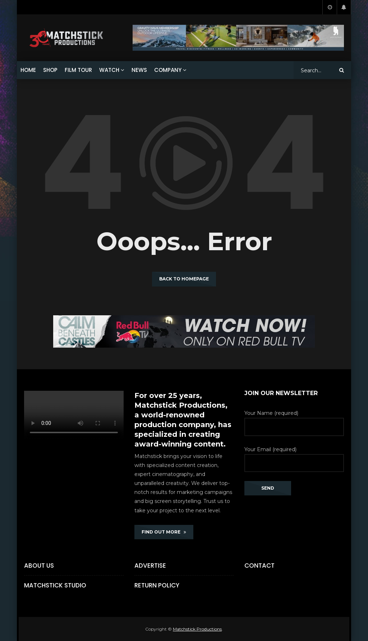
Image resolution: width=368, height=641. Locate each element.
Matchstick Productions (197, 629)
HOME (28, 70)
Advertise (150, 565)
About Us (39, 565)
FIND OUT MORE (164, 532)
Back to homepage (184, 278)
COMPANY (167, 70)
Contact (259, 565)
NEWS (139, 70)
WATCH (109, 70)
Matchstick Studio (55, 585)
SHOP (50, 70)
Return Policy (156, 585)
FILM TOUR (78, 70)
